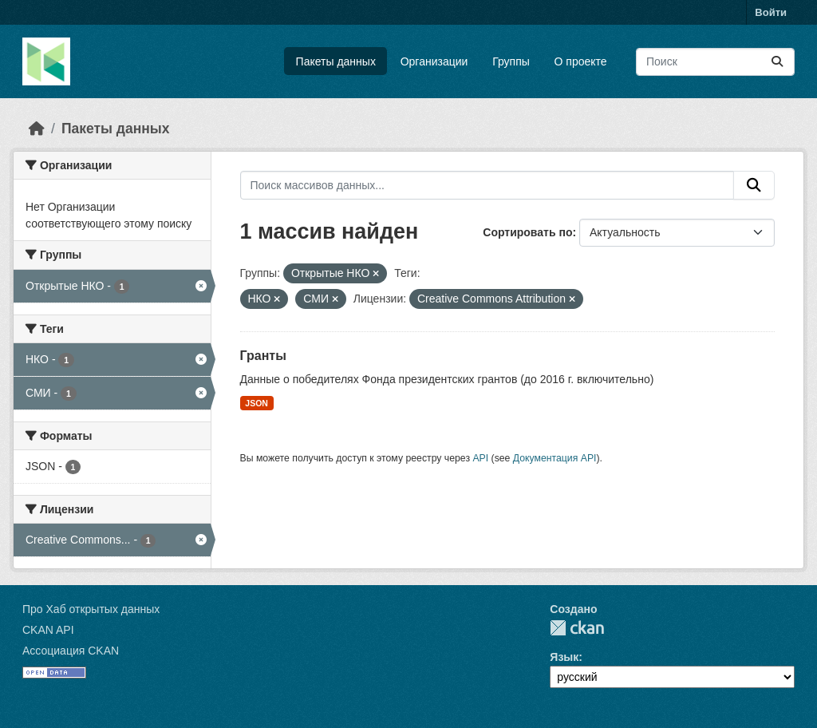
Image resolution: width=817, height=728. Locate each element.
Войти (771, 12)
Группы (511, 61)
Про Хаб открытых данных (91, 609)
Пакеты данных (336, 61)
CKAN (577, 627)
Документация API (555, 458)
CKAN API (48, 629)
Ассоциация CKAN (70, 650)
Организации (434, 61)
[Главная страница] (37, 128)
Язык (564, 657)
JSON (256, 403)
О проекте (581, 61)
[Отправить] (777, 62)
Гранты (263, 355)
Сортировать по (527, 232)
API (480, 458)
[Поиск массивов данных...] (715, 62)
